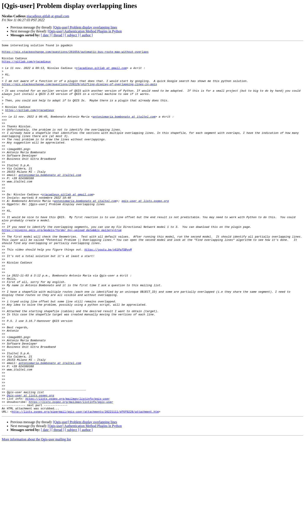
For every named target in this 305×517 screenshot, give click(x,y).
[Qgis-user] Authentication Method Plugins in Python (85, 31)
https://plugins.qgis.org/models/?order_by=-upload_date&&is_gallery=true (62, 268)
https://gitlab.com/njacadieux (26, 65)
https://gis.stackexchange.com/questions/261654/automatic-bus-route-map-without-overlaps (75, 54)
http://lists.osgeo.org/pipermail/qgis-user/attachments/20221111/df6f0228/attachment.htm (85, 485)
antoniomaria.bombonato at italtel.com (124, 131)
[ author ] (86, 35)
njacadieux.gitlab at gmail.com (48, 16)
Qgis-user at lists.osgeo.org (30, 466)
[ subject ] (72, 35)
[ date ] (46, 35)
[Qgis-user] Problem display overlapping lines (85, 27)
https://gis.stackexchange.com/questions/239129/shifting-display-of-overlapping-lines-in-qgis (79, 92)
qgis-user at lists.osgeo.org (145, 233)
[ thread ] (57, 35)
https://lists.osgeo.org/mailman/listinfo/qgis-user (67, 470)
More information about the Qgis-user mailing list (36, 513)
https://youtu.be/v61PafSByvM (108, 291)
